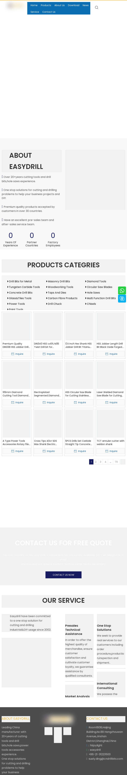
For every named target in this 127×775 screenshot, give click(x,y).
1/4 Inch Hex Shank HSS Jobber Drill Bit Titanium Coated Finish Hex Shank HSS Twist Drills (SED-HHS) (78, 345)
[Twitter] (67, 731)
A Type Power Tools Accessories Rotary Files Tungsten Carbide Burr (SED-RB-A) (16, 442)
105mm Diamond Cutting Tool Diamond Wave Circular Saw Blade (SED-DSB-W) (15, 394)
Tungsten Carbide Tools (24, 287)
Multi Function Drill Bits (101, 298)
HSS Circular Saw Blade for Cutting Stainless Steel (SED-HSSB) (78, 394)
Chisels (91, 304)
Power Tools (17, 304)
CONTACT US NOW (63, 575)
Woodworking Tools (60, 287)
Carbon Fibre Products (62, 298)
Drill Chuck (55, 304)
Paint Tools (16, 309)
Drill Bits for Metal (20, 281)
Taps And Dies (57, 293)
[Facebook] (48, 731)
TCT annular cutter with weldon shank (110, 442)
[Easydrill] (95, 180)
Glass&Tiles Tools (20, 298)
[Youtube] (58, 739)
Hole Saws (93, 293)
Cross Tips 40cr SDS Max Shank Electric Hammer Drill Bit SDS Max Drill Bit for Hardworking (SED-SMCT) (45, 442)
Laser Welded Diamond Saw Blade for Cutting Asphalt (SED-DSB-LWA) (110, 394)
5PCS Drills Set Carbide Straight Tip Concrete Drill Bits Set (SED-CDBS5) (78, 442)
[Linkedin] (58, 731)
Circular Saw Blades (99, 287)
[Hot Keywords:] (97, 8)
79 (116, 461)
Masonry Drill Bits (59, 281)
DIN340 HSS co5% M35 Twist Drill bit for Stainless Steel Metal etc (46, 345)
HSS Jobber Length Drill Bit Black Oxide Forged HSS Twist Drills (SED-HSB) (110, 345)
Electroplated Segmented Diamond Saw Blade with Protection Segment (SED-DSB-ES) (46, 394)
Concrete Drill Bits (20, 293)
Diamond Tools (96, 281)
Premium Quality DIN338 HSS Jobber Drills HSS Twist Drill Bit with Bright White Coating (16, 345)
